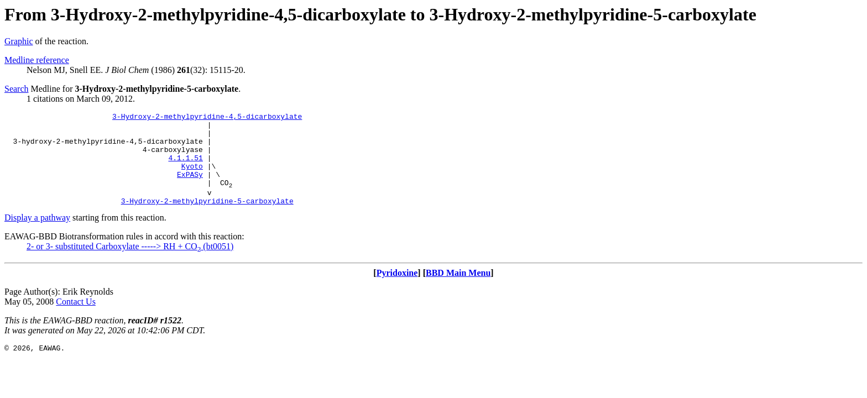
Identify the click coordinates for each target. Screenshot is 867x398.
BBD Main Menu (458, 291)
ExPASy (190, 187)
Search (16, 88)
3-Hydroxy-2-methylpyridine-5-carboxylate (207, 219)
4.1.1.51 (185, 167)
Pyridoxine (397, 291)
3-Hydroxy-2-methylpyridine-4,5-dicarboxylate (207, 118)
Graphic (18, 41)
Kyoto (192, 177)
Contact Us (76, 319)
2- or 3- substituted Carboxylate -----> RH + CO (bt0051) (130, 264)
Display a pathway (37, 235)
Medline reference (36, 60)
